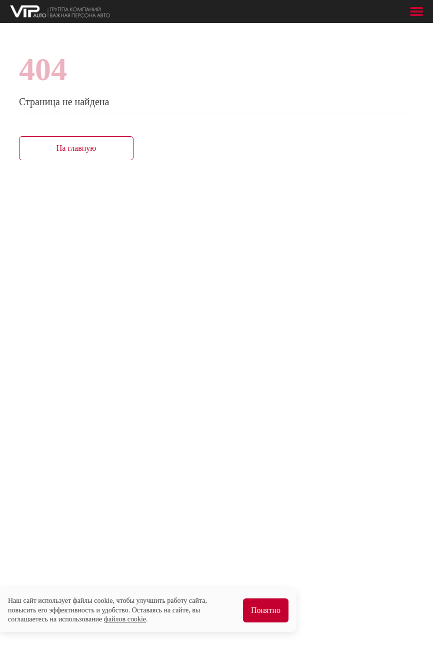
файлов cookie (125, 619)
